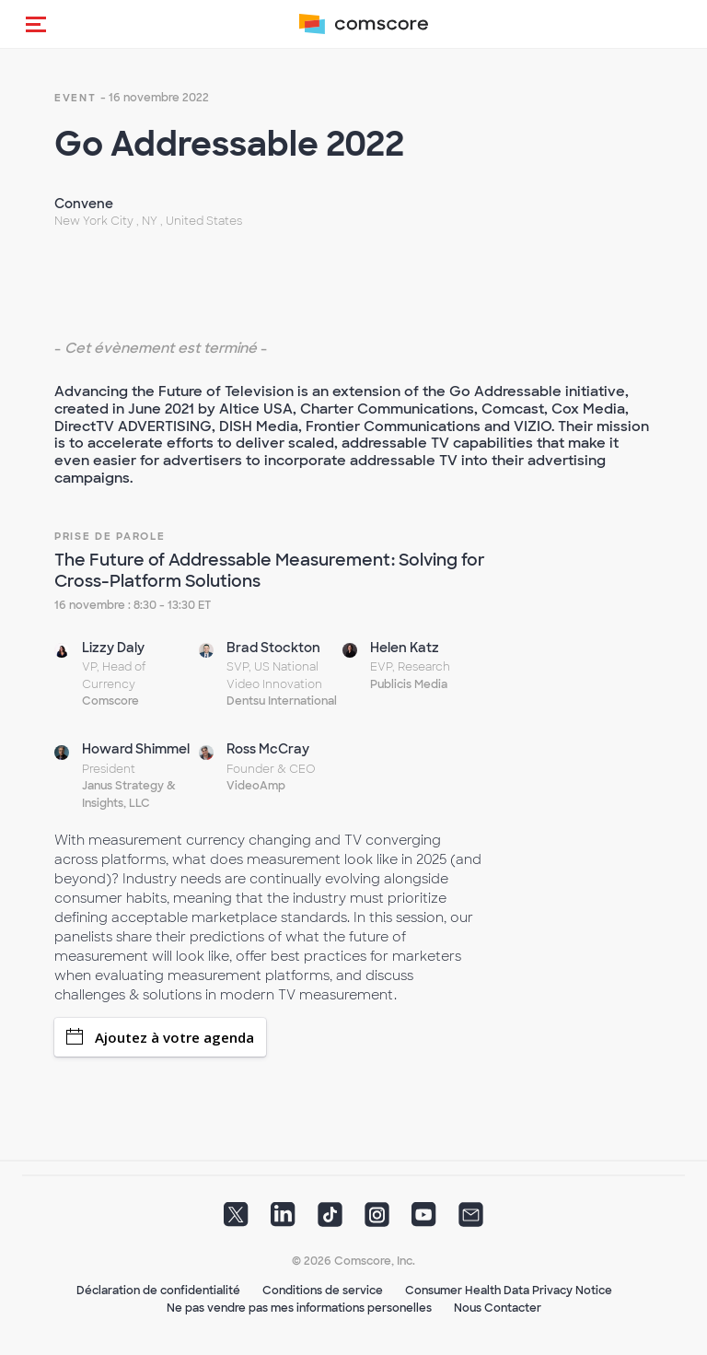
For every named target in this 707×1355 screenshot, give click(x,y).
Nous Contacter (497, 1308)
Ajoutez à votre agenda (160, 1037)
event (75, 97)
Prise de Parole (110, 536)
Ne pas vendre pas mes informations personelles (299, 1308)
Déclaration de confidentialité (158, 1290)
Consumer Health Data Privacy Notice (508, 1290)
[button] (36, 24)
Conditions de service (322, 1290)
